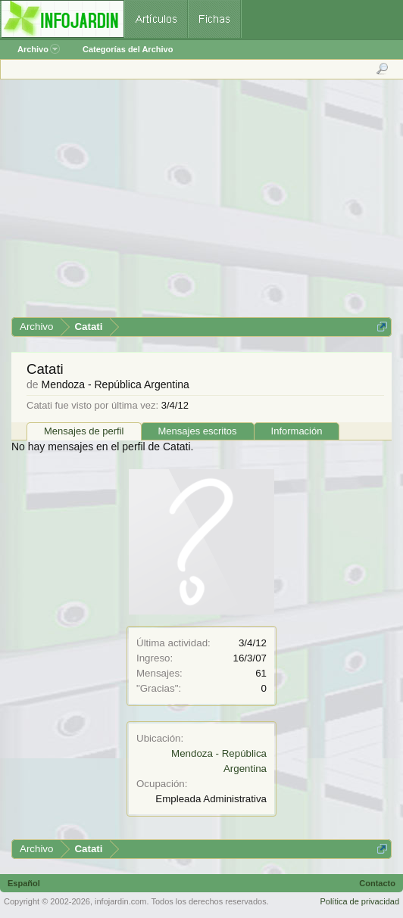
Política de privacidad (359, 901)
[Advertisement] (200, 204)
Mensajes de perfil (84, 431)
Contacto (377, 883)
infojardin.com (120, 901)
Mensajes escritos (197, 431)
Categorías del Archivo (128, 49)
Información (297, 431)
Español (24, 883)
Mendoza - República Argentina (115, 384)
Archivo (38, 49)
